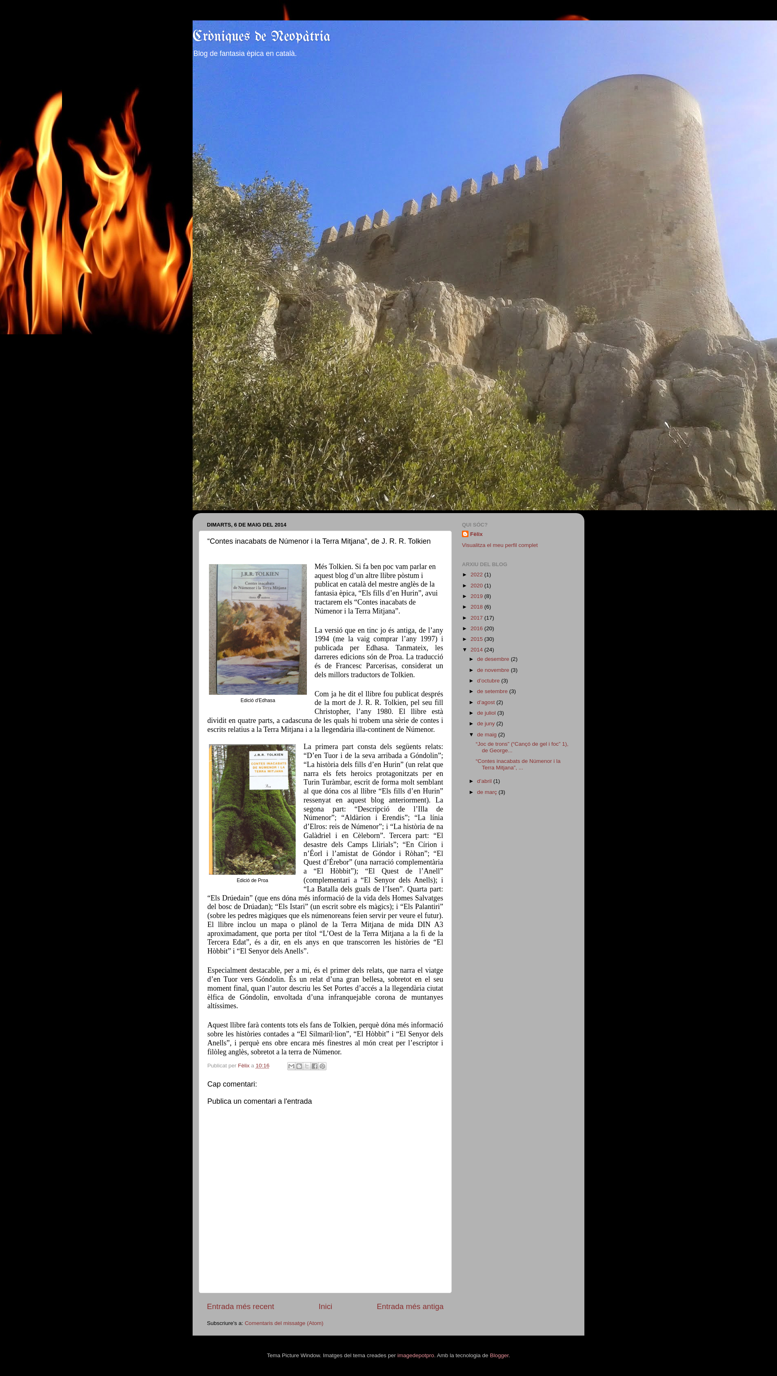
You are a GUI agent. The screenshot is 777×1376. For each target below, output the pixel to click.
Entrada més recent (240, 1306)
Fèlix (476, 534)
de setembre (493, 691)
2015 (477, 639)
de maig (487, 734)
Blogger (499, 1355)
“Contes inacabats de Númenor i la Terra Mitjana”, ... (518, 764)
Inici (326, 1306)
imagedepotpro (415, 1355)
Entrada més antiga (410, 1306)
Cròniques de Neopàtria (262, 36)
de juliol (487, 713)
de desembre (494, 659)
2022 (477, 574)
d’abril (485, 781)
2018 (477, 607)
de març (488, 792)
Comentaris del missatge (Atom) (284, 1323)
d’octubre (489, 681)
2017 (477, 618)
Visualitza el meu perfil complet (500, 545)
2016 (477, 628)
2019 (477, 596)
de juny (486, 723)
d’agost (486, 702)
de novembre (494, 670)
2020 (477, 585)
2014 (477, 650)
